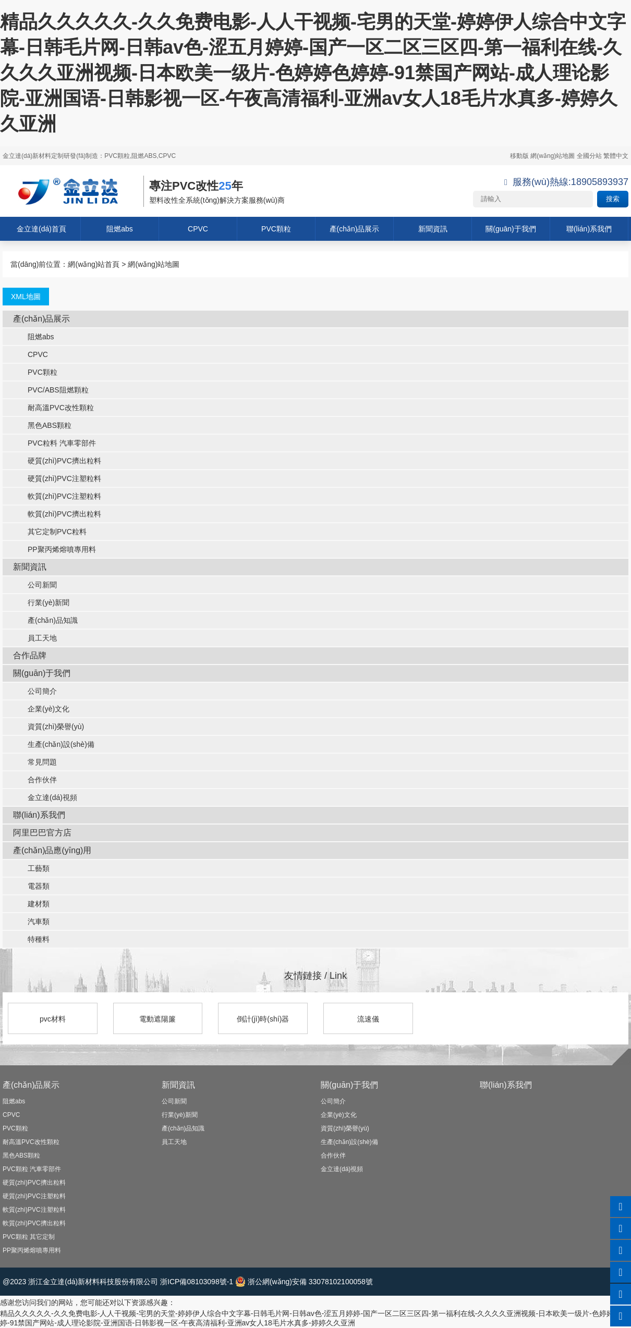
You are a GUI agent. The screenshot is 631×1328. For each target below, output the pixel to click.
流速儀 (368, 1019)
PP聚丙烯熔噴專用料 (54, 549)
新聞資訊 (432, 229)
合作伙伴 (35, 780)
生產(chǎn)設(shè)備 (53, 744)
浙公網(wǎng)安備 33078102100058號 (304, 1281)
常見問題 (35, 762)
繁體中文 (615, 155)
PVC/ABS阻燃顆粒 (51, 390)
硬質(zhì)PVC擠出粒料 (57, 461)
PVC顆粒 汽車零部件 (32, 1169)
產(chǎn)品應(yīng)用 (52, 850)
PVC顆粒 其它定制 (29, 1236)
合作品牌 (29, 655)
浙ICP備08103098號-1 (196, 1281)
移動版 (519, 155)
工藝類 (31, 868)
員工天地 (35, 638)
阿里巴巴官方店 (42, 832)
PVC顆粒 (117, 155)
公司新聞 (35, 585)
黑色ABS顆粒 (42, 425)
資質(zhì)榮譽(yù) (48, 726)
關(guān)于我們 (511, 229)
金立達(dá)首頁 (41, 229)
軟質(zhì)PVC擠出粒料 (57, 514)
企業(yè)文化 (41, 709)
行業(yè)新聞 (41, 602)
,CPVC (166, 155)
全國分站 (589, 155)
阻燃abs (119, 229)
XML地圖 (26, 296)
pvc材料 (53, 1019)
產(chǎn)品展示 (355, 229)
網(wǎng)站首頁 (93, 264)
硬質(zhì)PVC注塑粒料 (57, 478)
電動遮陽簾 (157, 1019)
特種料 (31, 939)
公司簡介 (35, 691)
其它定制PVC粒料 (50, 531)
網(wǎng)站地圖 (552, 155)
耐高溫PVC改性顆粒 (53, 407)
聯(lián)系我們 (589, 229)
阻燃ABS (143, 155)
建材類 (31, 904)
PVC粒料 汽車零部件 (54, 443)
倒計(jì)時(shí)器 (263, 1019)
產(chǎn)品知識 (45, 620)
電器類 (31, 886)
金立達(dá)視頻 (45, 797)
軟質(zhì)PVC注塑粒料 (57, 496)
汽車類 (31, 921)
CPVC (198, 229)
